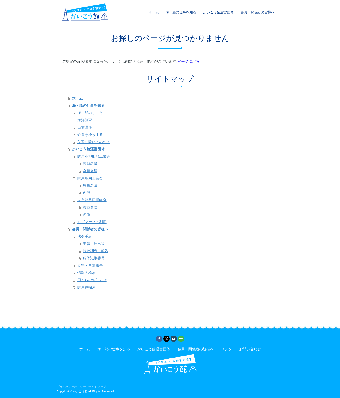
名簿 (86, 193)
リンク (226, 349)
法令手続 (84, 236)
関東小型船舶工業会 (93, 156)
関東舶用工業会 (90, 178)
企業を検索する (90, 135)
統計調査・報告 (95, 251)
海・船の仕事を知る (181, 12)
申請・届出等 (94, 244)
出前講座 (84, 127)
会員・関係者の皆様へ (258, 12)
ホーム (154, 12)
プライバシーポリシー (71, 386)
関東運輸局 (86, 287)
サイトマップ (97, 386)
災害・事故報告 (90, 265)
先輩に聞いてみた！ (93, 142)
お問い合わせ (250, 349)
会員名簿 (90, 171)
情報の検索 (86, 273)
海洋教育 (84, 120)
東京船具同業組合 (92, 200)
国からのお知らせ (92, 280)
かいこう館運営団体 (218, 12)
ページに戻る (188, 61)
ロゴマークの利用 (92, 222)
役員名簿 (90, 164)
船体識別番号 (94, 258)
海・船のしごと (90, 113)
